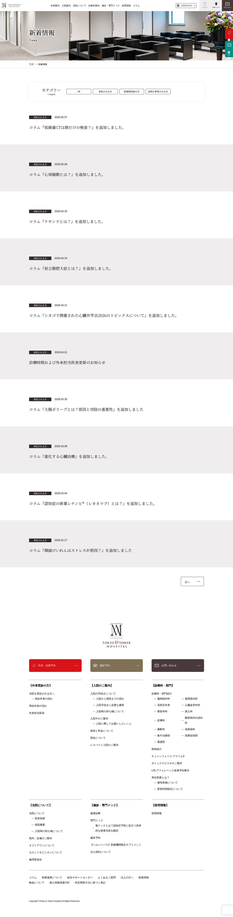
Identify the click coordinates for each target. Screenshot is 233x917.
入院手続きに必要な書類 (110, 705)
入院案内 (66, 5)
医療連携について (52, 877)
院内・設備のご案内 (40, 838)
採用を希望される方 (158, 91)
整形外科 (162, 711)
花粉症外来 (163, 705)
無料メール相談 (229, 52)
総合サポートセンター (80, 877)
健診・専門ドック (111, 5)
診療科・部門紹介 (162, 693)
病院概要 (40, 824)
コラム (136, 5)
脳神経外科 (163, 698)
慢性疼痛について (167, 782)
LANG (186, 5)
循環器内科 (191, 698)
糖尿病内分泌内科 (194, 720)
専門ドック (96, 820)
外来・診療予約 (229, 34)
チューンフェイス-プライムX (168, 756)
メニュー (204, 7)
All (79, 91)
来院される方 (105, 91)
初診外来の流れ (44, 698)
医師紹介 (157, 749)
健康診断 (95, 813)
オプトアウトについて (42, 845)
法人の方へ (127, 877)
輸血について (36, 882)
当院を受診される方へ (42, 693)
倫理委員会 (36, 859)
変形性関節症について (170, 789)
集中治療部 (163, 735)
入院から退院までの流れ (110, 698)
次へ (187, 582)
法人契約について (100, 852)
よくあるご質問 (107, 877)
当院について (79, 5)
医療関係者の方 (131, 91)
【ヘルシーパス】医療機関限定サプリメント (115, 844)
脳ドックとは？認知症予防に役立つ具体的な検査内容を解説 (118, 828)
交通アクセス (216, 7)
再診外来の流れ (38, 705)
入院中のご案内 (99, 718)
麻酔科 (161, 729)
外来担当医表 (36, 713)
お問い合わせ (227, 7)
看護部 (161, 742)
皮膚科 (161, 720)
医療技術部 (191, 735)
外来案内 (55, 5)
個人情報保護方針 (59, 882)
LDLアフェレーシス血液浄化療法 (170, 770)
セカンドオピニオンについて (45, 852)
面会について (98, 737)
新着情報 (144, 877)
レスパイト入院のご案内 (104, 745)
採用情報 (126, 5)
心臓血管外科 (192, 705)
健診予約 (105, 665)
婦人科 (189, 711)
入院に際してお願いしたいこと (114, 723)
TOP (31, 64)
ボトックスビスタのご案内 (167, 763)
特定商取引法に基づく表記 (90, 882)
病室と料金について (101, 730)
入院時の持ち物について (110, 711)
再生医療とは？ (160, 777)
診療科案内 (94, 5)
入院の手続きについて (103, 693)
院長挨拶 (40, 818)
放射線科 (190, 729)
